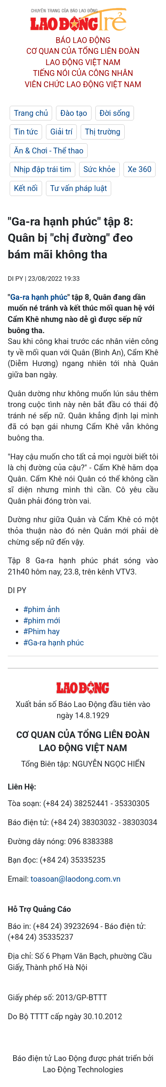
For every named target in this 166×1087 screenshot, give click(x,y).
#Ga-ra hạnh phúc (53, 642)
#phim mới (41, 620)
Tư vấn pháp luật (78, 188)
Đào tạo (73, 113)
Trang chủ (31, 113)
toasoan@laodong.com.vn (75, 879)
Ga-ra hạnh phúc (38, 297)
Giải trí (61, 131)
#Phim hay (41, 631)
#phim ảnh (41, 609)
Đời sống (115, 113)
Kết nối (26, 188)
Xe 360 (140, 169)
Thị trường (102, 131)
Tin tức (26, 131)
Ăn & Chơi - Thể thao (48, 150)
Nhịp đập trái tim (42, 169)
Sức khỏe (99, 169)
